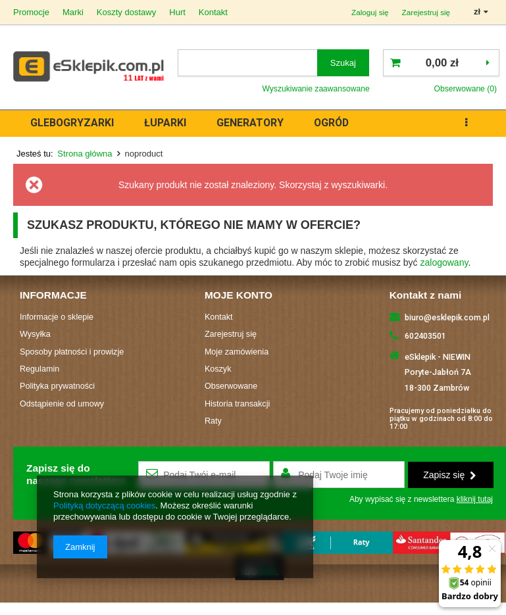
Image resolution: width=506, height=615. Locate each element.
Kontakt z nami (425, 295)
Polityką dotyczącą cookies (104, 505)
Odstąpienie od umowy (62, 403)
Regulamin (39, 369)
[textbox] (248, 62)
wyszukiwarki (358, 185)
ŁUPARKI (165, 122)
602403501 (425, 336)
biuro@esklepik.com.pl (447, 317)
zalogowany (444, 262)
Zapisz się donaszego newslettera (76, 473)
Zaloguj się (370, 12)
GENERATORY (250, 122)
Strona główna (84, 154)
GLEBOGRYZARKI (72, 122)
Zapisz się (449, 475)
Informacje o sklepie (56, 317)
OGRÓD (331, 122)
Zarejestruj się (426, 12)
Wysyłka (35, 334)
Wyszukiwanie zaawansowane (315, 88)
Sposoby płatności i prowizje (72, 352)
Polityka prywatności (57, 386)
